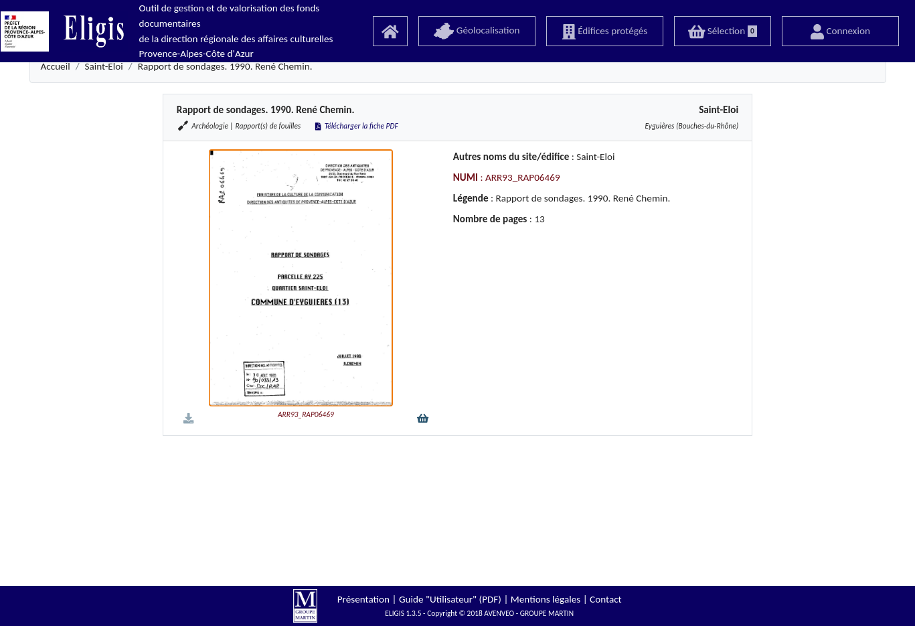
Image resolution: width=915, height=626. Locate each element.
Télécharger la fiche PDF (355, 126)
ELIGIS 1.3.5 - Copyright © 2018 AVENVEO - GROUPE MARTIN (479, 613)
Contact (606, 599)
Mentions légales (545, 599)
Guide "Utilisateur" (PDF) (450, 599)
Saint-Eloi (104, 66)
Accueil (55, 66)
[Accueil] (390, 31)
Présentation (363, 599)
